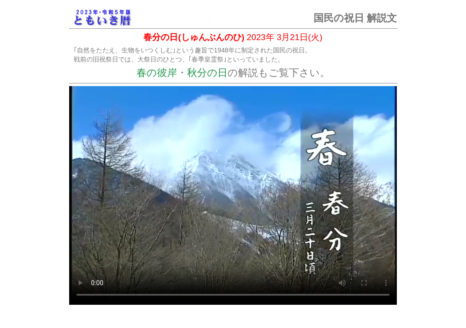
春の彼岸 (157, 72)
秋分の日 (207, 72)
